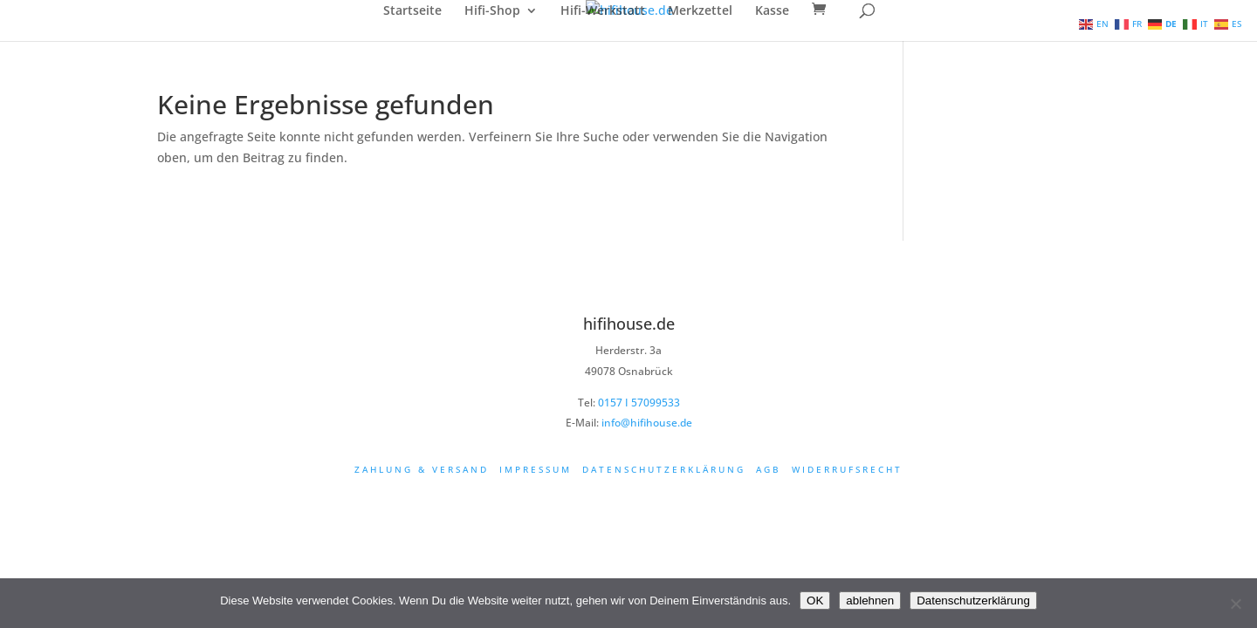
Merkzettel (700, 11)
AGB (768, 469)
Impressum (535, 469)
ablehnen (870, 600)
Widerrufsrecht (847, 469)
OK (815, 600)
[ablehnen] (1235, 603)
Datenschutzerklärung (663, 469)
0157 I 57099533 (639, 402)
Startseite (412, 11)
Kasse (772, 11)
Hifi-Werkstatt (602, 11)
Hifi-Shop (492, 11)
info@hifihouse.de (646, 422)
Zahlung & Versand (421, 469)
